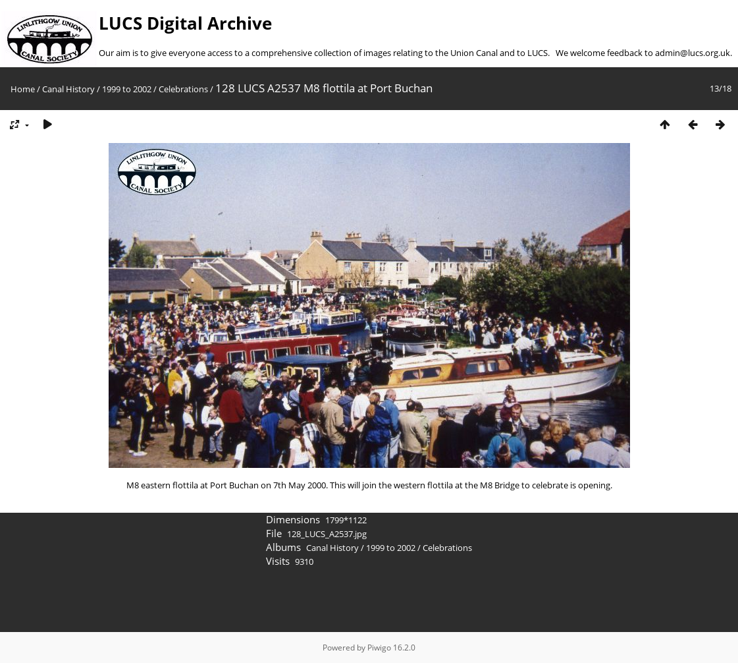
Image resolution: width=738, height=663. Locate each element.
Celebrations (183, 89)
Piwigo (379, 647)
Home (23, 89)
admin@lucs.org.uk (692, 53)
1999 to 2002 (126, 89)
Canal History (68, 89)
